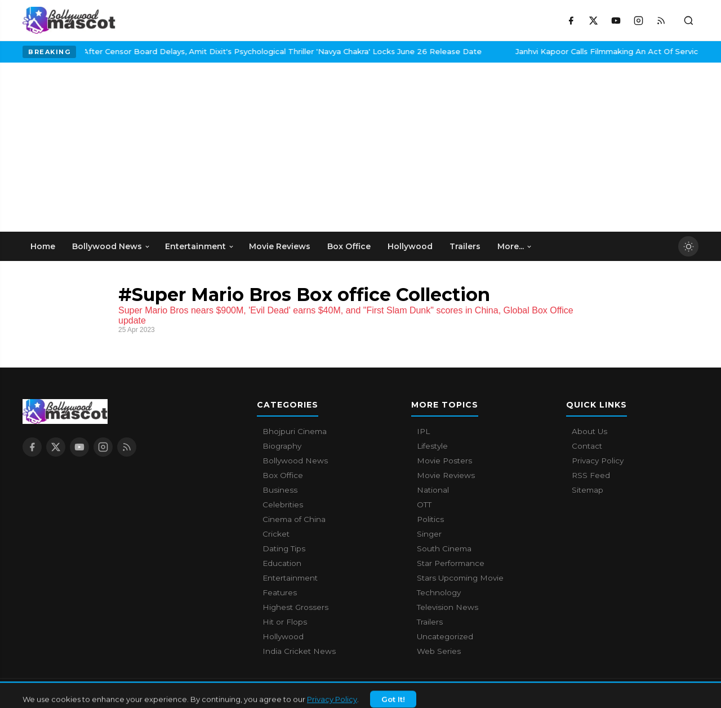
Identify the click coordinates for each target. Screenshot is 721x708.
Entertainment (290, 577)
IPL (423, 431)
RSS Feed (591, 475)
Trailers (430, 621)
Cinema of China (294, 519)
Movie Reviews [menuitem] (279, 246)
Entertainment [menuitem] (199, 246)
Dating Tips (283, 548)
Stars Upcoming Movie (460, 577)
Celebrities (282, 504)
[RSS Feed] (660, 20)
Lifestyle (432, 445)
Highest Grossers (295, 607)
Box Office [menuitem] (349, 246)
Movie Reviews (446, 475)
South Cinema (444, 548)
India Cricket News (299, 651)
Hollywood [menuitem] (410, 246)
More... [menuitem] (514, 246)
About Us (589, 431)
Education (281, 563)
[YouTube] (615, 20)
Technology (439, 592)
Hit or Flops (284, 621)
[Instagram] (638, 20)
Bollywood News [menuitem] (111, 246)
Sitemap (587, 489)
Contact (587, 445)
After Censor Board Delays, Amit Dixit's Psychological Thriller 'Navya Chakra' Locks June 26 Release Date (218, 51)
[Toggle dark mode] (688, 246)
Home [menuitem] (42, 246)
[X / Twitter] (593, 20)
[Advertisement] (107, 147)
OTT (424, 504)
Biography (281, 445)
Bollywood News (295, 460)
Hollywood (283, 636)
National (433, 489)
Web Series (439, 651)
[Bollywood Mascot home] (69, 20)
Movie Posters (444, 460)
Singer (429, 533)
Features (279, 592)
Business (279, 489)
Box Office (282, 475)
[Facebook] (570, 20)
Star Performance (450, 563)
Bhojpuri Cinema (294, 431)
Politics (430, 519)
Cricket (276, 533)
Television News (447, 607)
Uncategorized (445, 636)
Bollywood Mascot (84, 693)
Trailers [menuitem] (464, 246)
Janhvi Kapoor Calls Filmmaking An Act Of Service (545, 51)
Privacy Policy (598, 460)
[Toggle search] (688, 20)
